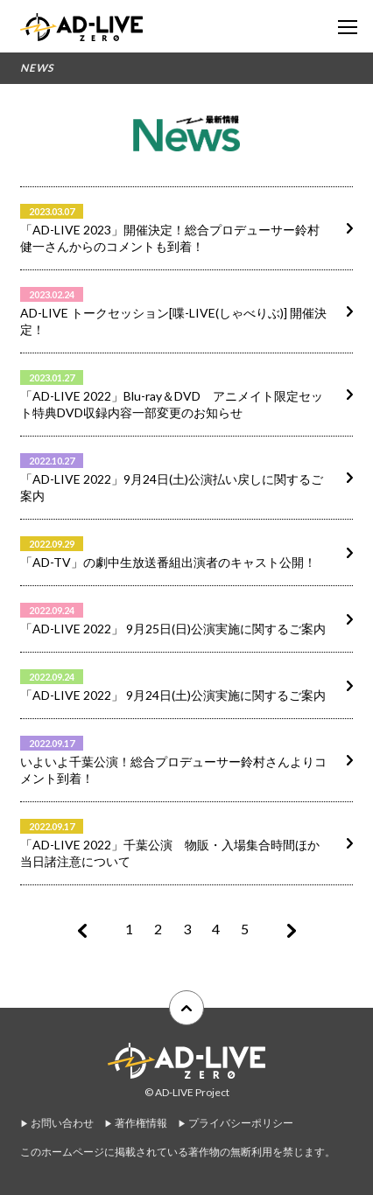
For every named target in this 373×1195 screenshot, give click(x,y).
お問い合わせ (62, 1122)
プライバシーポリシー (240, 1122)
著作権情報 (141, 1122)
